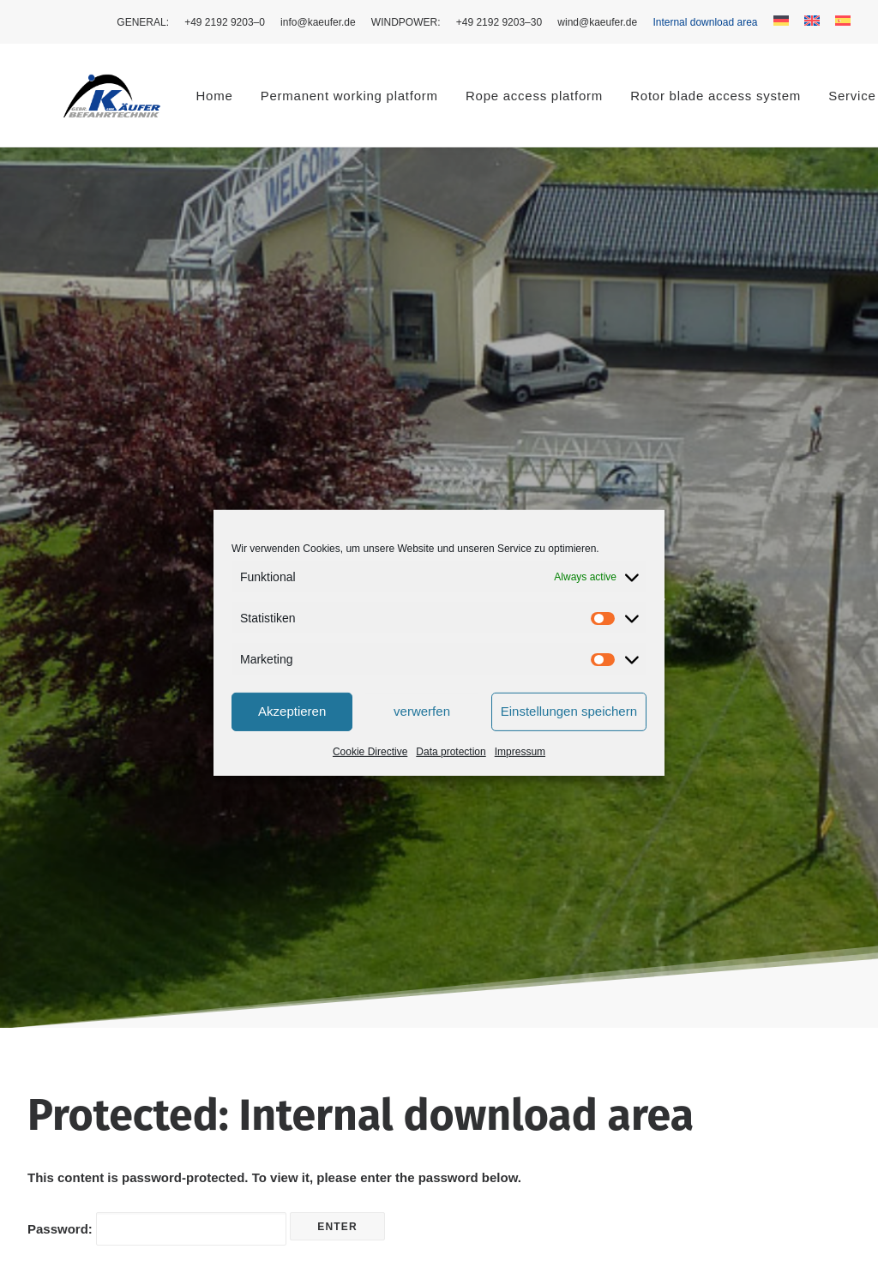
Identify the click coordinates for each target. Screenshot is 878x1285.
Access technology (314, 981)
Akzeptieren (292, 711)
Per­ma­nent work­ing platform (287, 95)
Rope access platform (472, 95)
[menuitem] (146, 22)
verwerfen (422, 711)
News (277, 1094)
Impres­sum (520, 751)
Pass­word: (156, 695)
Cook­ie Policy (707, 1004)
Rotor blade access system (653, 95)
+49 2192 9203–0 (224, 22)
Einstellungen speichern (569, 711)
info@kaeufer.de (318, 22)
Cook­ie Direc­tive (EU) (729, 1026)
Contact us (291, 1116)
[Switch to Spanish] (840, 20)
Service (282, 1071)
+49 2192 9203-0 (503, 1086)
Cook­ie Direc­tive (370, 751)
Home (153, 95)
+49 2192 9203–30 (499, 22)
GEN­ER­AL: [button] (143, 22)
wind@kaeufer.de (597, 22)
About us (286, 1049)
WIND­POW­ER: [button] (406, 22)
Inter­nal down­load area (704, 22)
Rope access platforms (326, 1004)
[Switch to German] (781, 20)
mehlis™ (128, 1252)
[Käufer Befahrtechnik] (81, 95)
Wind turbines (300, 1026)
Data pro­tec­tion (450, 751)
